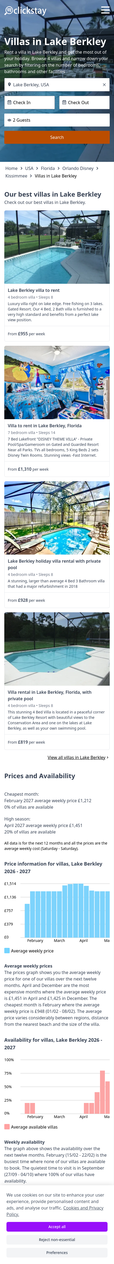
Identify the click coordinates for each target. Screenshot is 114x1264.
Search (57, 137)
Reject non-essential (57, 1239)
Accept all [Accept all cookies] (57, 1226)
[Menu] (105, 10)
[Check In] (29, 102)
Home (11, 168)
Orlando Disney (78, 168)
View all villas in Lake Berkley (79, 757)
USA (29, 168)
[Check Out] (84, 102)
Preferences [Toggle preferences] (56, 1252)
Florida (48, 168)
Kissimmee (16, 176)
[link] (57, 247)
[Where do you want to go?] (57, 84)
